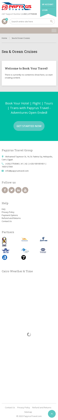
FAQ (3, 209)
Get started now (29, 126)
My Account (47, 4)
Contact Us (7, 221)
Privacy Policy (8, 212)
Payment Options (10, 215)
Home (4, 38)
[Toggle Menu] (54, 30)
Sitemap (28, 412)
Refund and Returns (11, 218)
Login (44, 10)
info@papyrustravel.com (17, 170)
